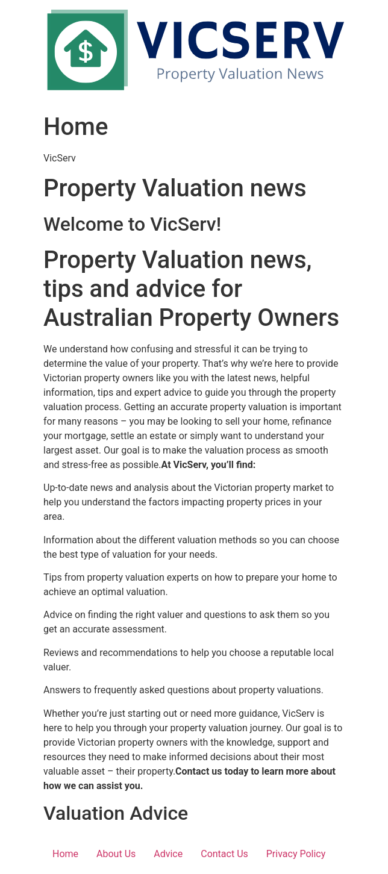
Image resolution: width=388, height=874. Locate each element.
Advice (168, 854)
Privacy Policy (296, 854)
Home (65, 854)
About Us (116, 854)
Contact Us (224, 854)
